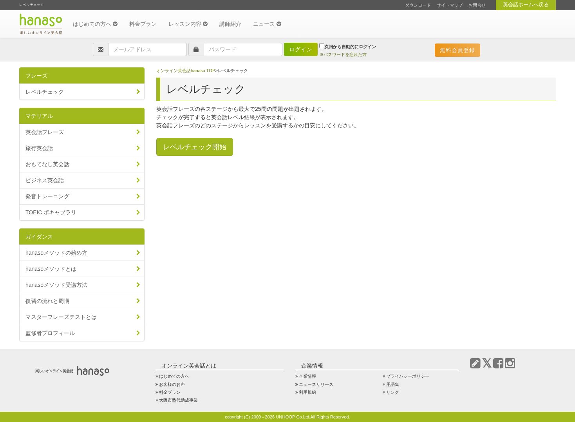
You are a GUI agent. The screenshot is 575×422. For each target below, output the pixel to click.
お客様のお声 (172, 384)
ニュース (267, 24)
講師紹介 (230, 24)
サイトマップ (450, 5)
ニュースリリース (316, 384)
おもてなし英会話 (47, 164)
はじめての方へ (95, 24)
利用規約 (307, 392)
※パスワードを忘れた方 (343, 54)
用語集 (392, 384)
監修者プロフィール (50, 333)
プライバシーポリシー (407, 376)
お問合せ (477, 5)
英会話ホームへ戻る (526, 4)
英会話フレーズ (44, 132)
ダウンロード (418, 5)
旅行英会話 (39, 148)
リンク (392, 392)
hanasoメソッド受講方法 (56, 285)
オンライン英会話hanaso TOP (185, 70)
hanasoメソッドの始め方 (56, 253)
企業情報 (307, 376)
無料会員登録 (457, 50)
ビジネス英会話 (44, 180)
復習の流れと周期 (47, 301)
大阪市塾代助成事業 (178, 400)
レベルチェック (44, 92)
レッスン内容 (188, 24)
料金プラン (143, 24)
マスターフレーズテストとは (61, 317)
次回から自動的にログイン (347, 46)
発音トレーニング (47, 196)
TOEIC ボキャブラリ (50, 212)
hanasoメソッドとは (50, 269)
